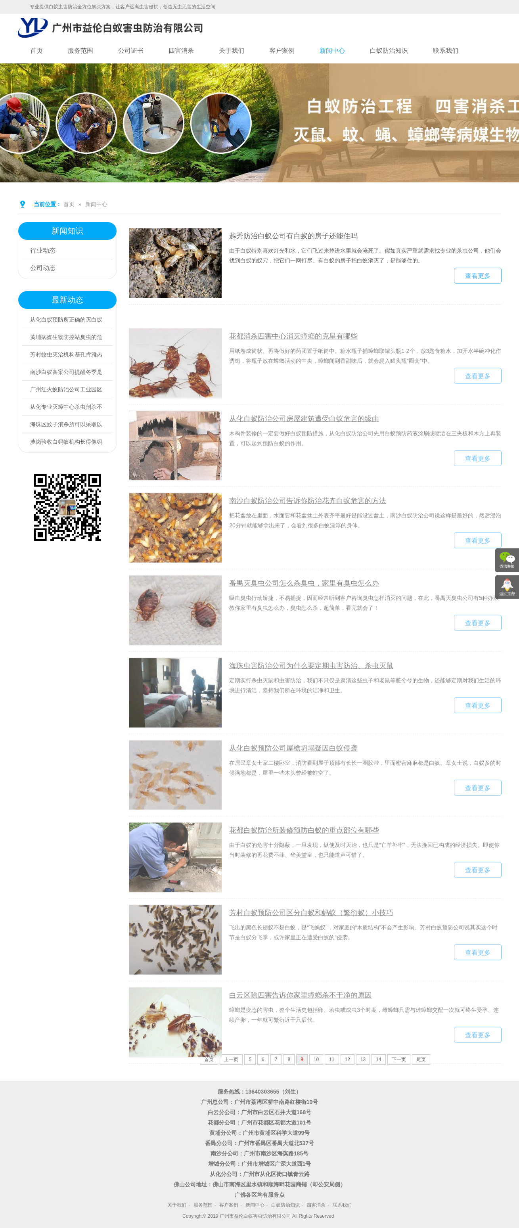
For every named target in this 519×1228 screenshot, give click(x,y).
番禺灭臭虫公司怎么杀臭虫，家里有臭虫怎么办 (304, 614)
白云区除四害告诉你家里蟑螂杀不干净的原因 (300, 1026)
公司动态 (43, 267)
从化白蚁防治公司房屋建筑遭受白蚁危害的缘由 (304, 449)
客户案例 (282, 50)
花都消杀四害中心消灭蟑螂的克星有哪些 (293, 367)
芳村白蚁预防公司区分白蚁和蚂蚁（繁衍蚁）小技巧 (311, 944)
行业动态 (43, 250)
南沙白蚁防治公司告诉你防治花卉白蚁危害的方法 (307, 532)
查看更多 (477, 278)
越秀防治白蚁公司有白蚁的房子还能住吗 (293, 239)
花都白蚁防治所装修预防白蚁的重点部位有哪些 (304, 861)
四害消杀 (181, 50)
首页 (36, 50)
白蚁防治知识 (389, 50)
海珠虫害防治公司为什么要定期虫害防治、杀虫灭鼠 (311, 697)
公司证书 (131, 50)
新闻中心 (332, 50)
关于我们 (231, 50)
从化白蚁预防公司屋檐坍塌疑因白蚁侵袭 (293, 779)
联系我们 (445, 50)
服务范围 (80, 50)
